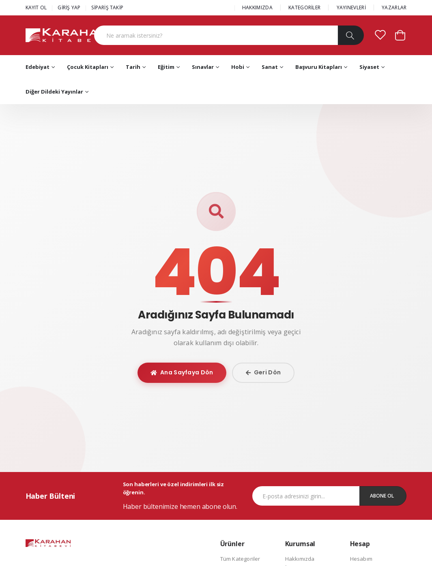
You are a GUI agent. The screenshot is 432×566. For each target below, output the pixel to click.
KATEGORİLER (304, 7)
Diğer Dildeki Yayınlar (54, 91)
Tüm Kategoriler (240, 558)
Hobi (237, 66)
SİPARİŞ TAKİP (107, 7)
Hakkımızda (300, 558)
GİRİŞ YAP (69, 7)
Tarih (133, 66)
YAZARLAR (394, 7)
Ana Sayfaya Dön (181, 372)
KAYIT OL (36, 7)
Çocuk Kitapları (87, 66)
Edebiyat (37, 66)
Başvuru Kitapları (318, 66)
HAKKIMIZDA (257, 7)
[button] (400, 34)
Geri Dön (263, 372)
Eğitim (166, 66)
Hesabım (361, 558)
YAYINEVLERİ (351, 7)
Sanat (270, 66)
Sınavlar (203, 66)
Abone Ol (382, 495)
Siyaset (369, 66)
